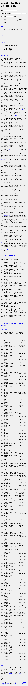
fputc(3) (16, 115)
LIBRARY (3, 35)
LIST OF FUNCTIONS (7, 338)
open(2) (13, 324)
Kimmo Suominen (6, 683)
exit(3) (9, 149)
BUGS (2, 665)
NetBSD (24, 682)
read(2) (20, 324)
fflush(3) (4, 242)
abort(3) (3, 159)
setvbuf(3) (4, 249)
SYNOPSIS (3, 42)
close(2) (7, 324)
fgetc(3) (21, 109)
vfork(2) (11, 674)
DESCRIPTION (5, 55)
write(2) (3, 325)
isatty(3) (7, 215)
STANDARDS (4, 329)
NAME (2, 27)
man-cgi (16, 683)
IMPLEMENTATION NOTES (8, 255)
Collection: (3, 14)
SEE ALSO (3, 321)
